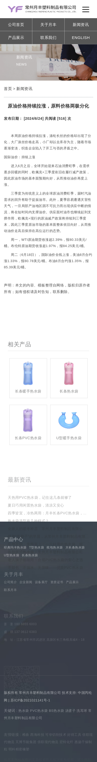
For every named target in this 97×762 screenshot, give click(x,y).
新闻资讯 (81, 24)
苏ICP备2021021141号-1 (30, 707)
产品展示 (16, 37)
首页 (8, 89)
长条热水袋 (30, 567)
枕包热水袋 (55, 560)
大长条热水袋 (75, 560)
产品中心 (13, 552)
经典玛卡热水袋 (15, 560)
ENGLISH (81, 37)
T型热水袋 (36, 560)
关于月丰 (48, 24)
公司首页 (16, 24)
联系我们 (48, 37)
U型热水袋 (11, 567)
